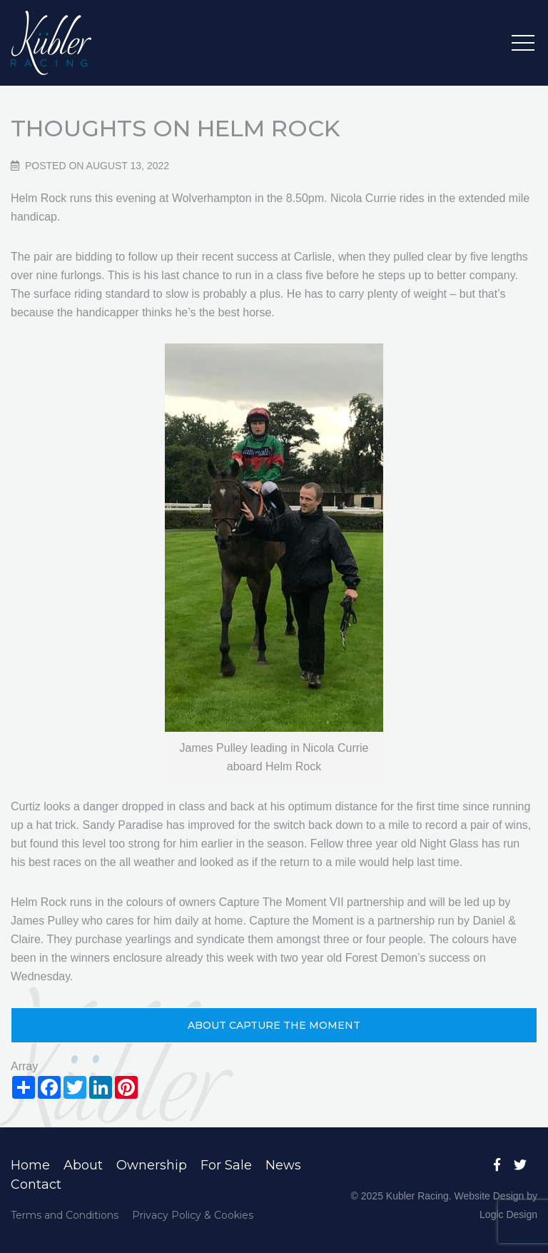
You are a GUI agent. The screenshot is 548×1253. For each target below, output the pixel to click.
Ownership (151, 1165)
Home (30, 1165)
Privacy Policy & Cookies (192, 1215)
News (283, 1165)
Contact (36, 1184)
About (83, 1165)
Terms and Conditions (64, 1215)
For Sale (226, 1165)
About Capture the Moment (274, 1025)
